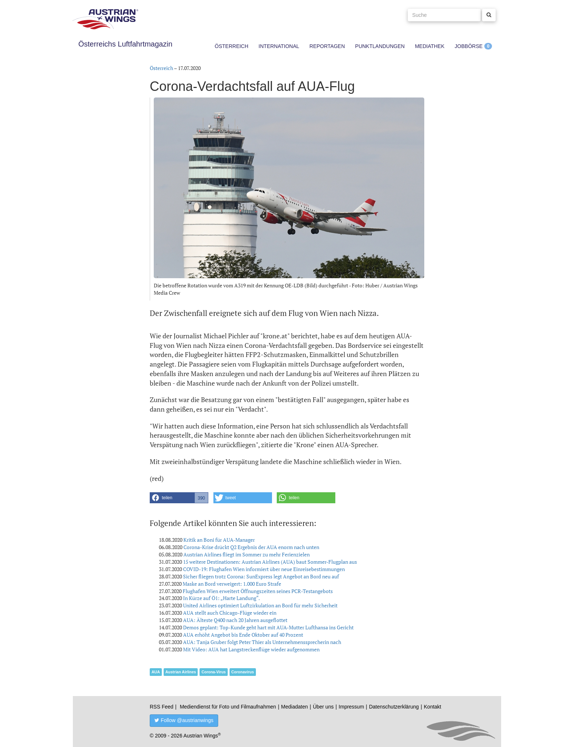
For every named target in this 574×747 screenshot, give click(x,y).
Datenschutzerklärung (394, 707)
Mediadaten (294, 707)
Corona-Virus (213, 672)
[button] (179, 497)
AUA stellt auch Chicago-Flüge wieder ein (229, 612)
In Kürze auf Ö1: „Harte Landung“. (221, 598)
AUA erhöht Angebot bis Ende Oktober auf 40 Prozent (243, 634)
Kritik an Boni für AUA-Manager (219, 539)
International (278, 46)
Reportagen (327, 46)
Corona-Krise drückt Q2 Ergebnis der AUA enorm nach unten (251, 547)
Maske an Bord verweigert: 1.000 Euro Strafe (232, 583)
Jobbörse (468, 46)
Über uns (323, 707)
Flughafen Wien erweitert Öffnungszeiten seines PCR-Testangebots (258, 591)
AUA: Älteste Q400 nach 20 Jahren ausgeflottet (235, 620)
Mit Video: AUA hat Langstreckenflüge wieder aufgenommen (251, 649)
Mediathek (429, 46)
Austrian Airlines (180, 672)
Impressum (351, 707)
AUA (156, 672)
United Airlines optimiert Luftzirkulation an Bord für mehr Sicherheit (260, 605)
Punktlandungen (380, 46)
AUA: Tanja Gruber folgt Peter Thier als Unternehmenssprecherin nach (262, 642)
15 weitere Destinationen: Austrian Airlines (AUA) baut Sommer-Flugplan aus (270, 561)
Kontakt (432, 707)
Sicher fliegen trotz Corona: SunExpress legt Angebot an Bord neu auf (261, 576)
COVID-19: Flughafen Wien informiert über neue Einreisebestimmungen (264, 569)
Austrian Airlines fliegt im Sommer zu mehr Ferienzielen (246, 554)
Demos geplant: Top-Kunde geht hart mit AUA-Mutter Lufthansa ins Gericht (268, 627)
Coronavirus (242, 672)
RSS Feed (162, 707)
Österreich (232, 46)
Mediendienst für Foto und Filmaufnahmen (228, 707)
